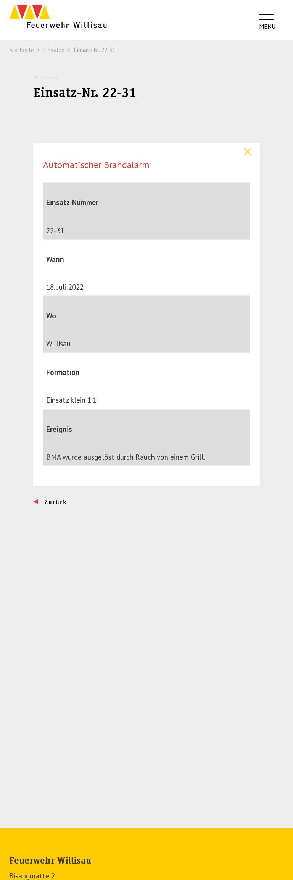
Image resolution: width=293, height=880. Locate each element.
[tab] (146, 150)
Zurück (54, 502)
